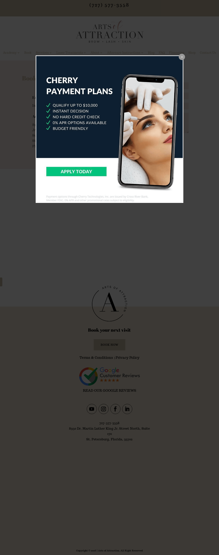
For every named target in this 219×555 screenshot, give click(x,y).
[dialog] (109, 129)
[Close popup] (182, 57)
